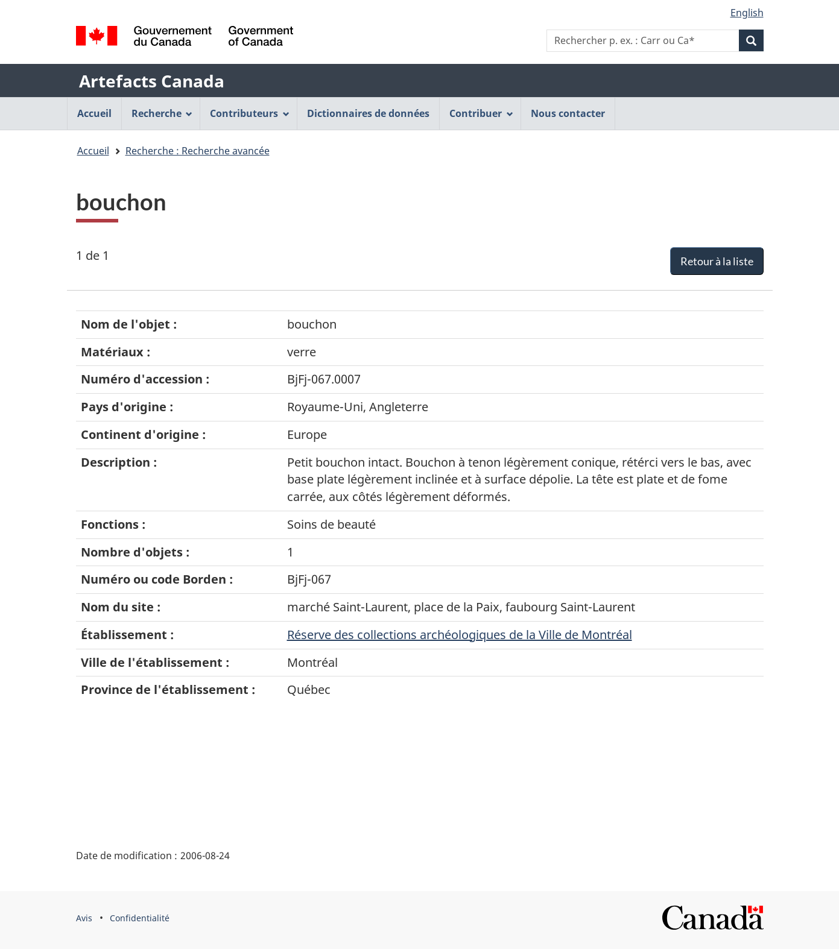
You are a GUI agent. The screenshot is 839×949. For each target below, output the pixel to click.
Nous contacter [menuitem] (568, 113)
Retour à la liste (716, 261)
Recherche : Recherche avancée (197, 150)
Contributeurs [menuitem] (250, 113)
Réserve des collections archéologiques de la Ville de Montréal (459, 634)
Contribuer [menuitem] (481, 113)
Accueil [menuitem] (94, 113)
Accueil (93, 150)
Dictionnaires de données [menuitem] (368, 113)
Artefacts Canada (151, 80)
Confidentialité (139, 918)
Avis (84, 918)
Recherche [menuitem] (162, 113)
